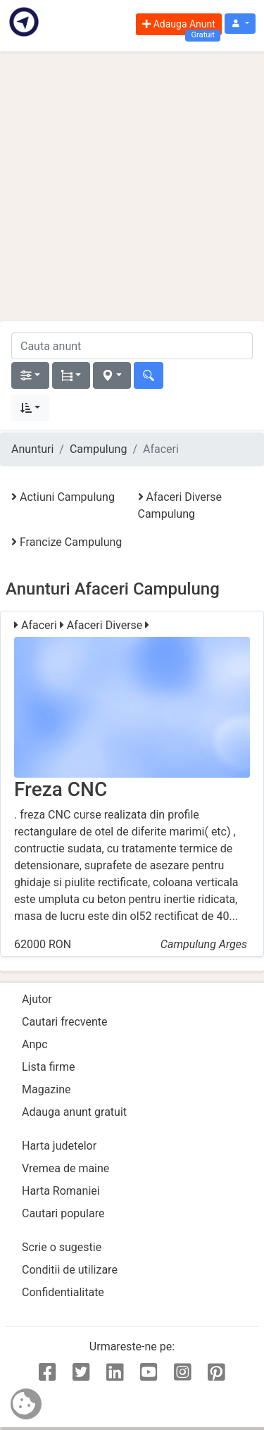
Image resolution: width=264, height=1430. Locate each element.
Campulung (98, 449)
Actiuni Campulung (63, 497)
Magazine (46, 1089)
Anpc (35, 1044)
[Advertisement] (132, 186)
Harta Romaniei (61, 1191)
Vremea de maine (65, 1168)
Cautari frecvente (65, 1021)
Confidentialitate (63, 1292)
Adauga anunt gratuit (74, 1112)
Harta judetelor (59, 1145)
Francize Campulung (66, 542)
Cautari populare (63, 1213)
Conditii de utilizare (70, 1269)
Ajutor (37, 999)
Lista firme (48, 1067)
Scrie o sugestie (61, 1247)
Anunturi (32, 449)
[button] (240, 23)
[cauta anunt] (132, 345)
